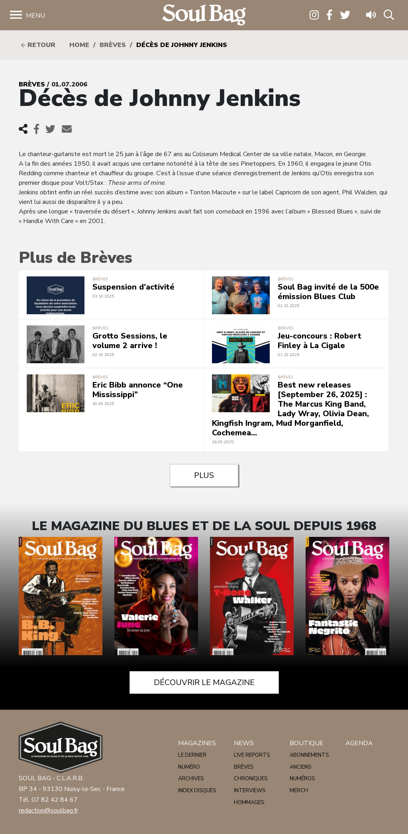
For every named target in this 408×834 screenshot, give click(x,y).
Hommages (249, 802)
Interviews (249, 790)
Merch (299, 790)
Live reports (252, 755)
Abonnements (309, 755)
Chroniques (250, 778)
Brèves (113, 45)
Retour (38, 45)
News (244, 743)
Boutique (307, 743)
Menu (35, 15)
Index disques (197, 790)
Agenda (359, 743)
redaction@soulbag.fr (48, 810)
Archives (191, 778)
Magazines (197, 743)
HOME (79, 45)
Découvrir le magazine (204, 682)
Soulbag (204, 15)
